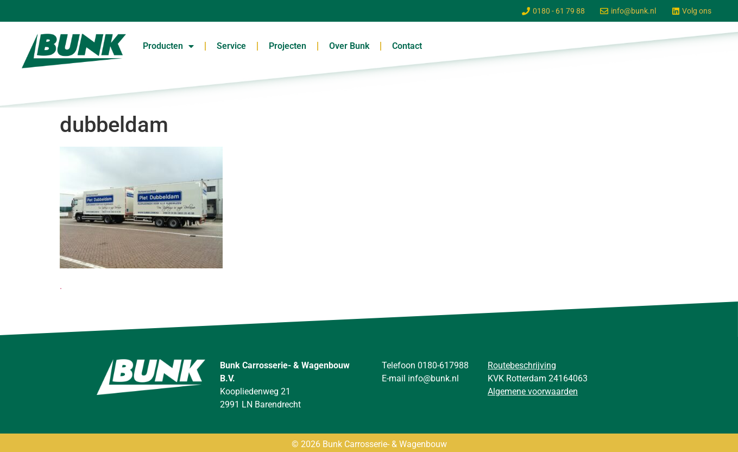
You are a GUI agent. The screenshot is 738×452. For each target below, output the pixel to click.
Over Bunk (349, 46)
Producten (168, 46)
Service (231, 46)
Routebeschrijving (522, 365)
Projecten (287, 46)
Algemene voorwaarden (533, 391)
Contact (407, 46)
